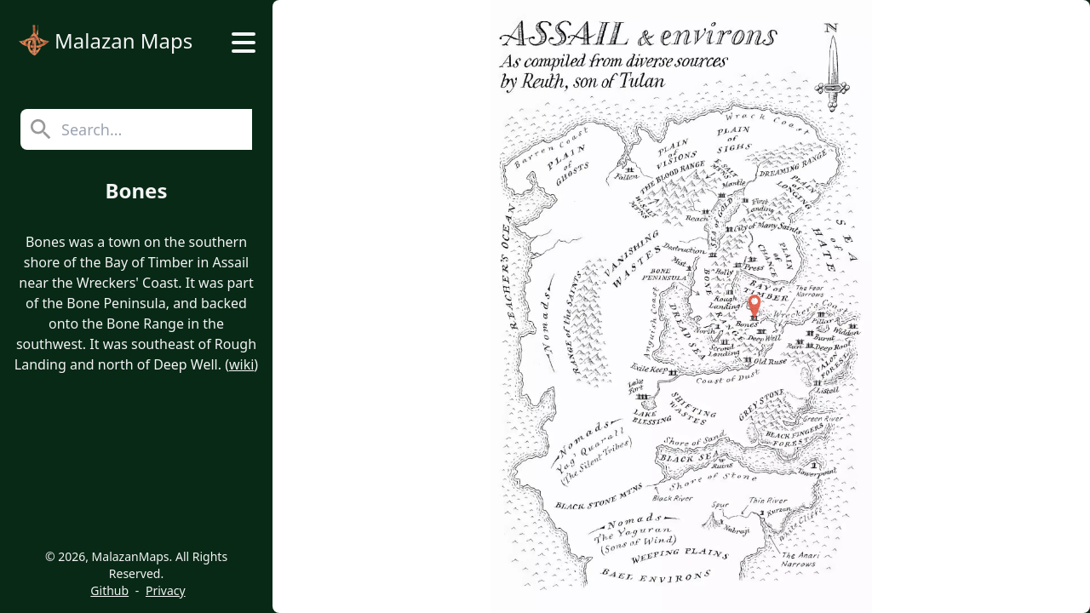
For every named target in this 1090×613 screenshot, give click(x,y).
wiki (241, 364)
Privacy (166, 590)
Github (109, 590)
